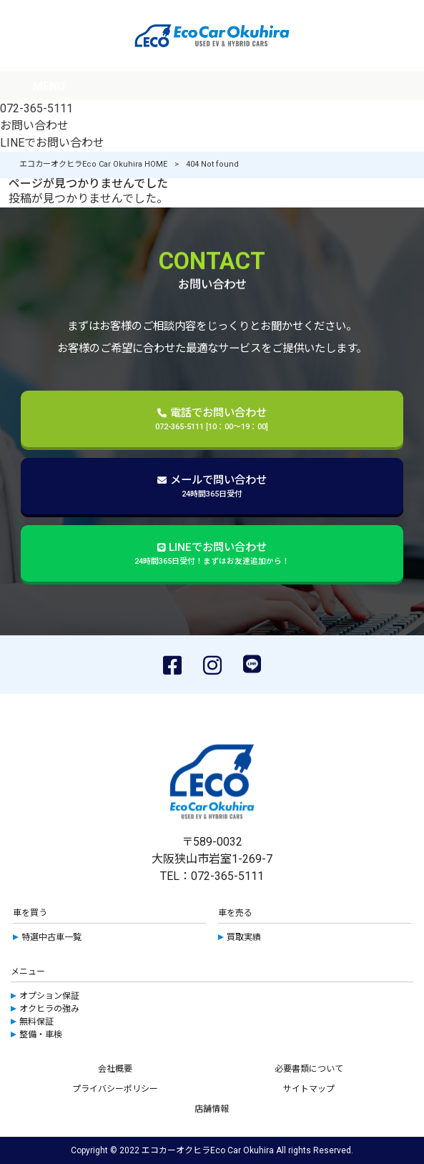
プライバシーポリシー (115, 1089)
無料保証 (36, 1022)
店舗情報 (211, 1109)
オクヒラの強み (49, 1009)
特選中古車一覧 (51, 937)
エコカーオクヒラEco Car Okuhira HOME (93, 164)
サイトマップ (309, 1089)
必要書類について (309, 1069)
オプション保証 (49, 996)
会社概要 (115, 1069)
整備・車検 (40, 1034)
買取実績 (244, 937)
